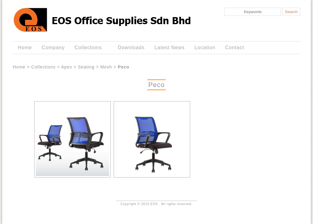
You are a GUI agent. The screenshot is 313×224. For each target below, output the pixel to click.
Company (53, 47)
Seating (86, 66)
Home (25, 47)
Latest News (169, 47)
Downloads (131, 47)
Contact (234, 47)
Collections (89, 47)
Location (204, 47)
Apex (66, 66)
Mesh (106, 66)
